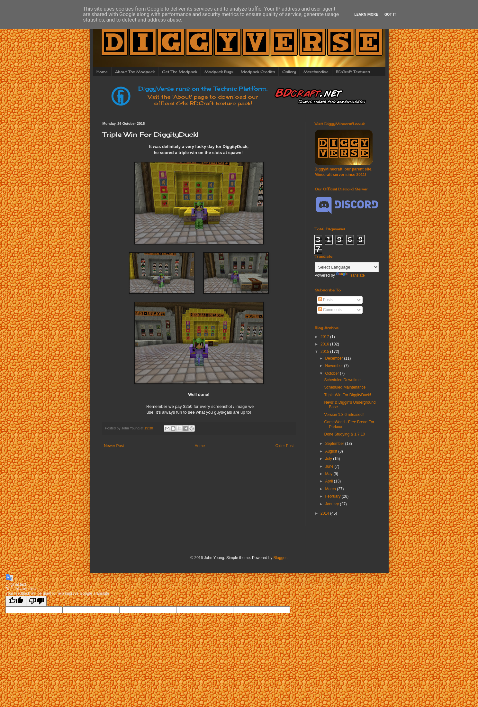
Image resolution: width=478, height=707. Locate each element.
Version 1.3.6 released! (344, 414)
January (332, 504)
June (329, 466)
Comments (330, 310)
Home (102, 71)
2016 (325, 344)
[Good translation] (15, 601)
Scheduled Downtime (342, 380)
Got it (390, 14)
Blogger (280, 558)
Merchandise (316, 71)
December (334, 358)
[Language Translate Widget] (347, 267)
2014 (325, 513)
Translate (350, 275)
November (334, 365)
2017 (325, 337)
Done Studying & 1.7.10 (344, 434)
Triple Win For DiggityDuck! (347, 395)
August (331, 451)
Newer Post (114, 446)
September (335, 443)
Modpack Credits (258, 71)
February (333, 496)
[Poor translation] (36, 601)
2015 (325, 351)
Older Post (284, 446)
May (329, 474)
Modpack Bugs (218, 71)
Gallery (289, 71)
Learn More (366, 14)
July (329, 458)
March (331, 489)
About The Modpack (135, 71)
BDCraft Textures (353, 71)
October (332, 373)
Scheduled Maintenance (344, 387)
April (329, 481)
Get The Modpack (179, 71)
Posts (325, 300)
